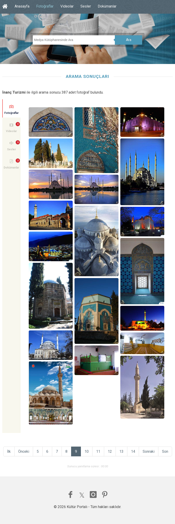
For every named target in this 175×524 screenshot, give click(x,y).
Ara (128, 40)
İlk (9, 451)
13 (121, 451)
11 (98, 451)
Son (165, 451)
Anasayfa (22, 6)
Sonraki (148, 451)
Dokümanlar (107, 6)
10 (87, 451)
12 (110, 451)
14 (133, 451)
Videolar (67, 6)
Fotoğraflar (45, 6)
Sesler (85, 6)
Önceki (23, 451)
